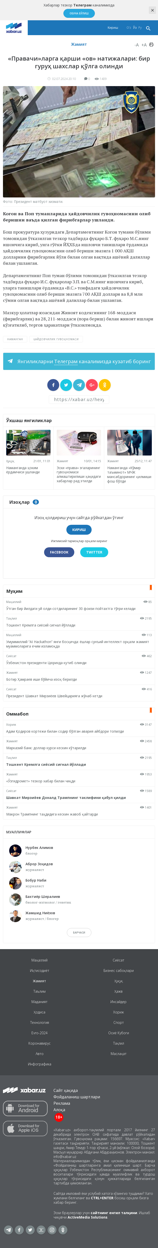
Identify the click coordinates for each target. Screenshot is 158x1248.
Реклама (61, 1103)
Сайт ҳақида (65, 1090)
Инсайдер (118, 1001)
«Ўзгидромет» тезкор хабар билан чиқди (40, 781)
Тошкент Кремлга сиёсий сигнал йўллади (40, 625)
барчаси (79, 932)
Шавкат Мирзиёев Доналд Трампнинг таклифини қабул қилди (66, 797)
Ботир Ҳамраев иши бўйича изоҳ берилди (41, 679)
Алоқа (59, 1109)
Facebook (59, 552)
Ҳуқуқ (10, 461)
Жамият (79, 44)
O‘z (129, 27)
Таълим (39, 991)
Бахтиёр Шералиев (43, 896)
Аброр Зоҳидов (39, 864)
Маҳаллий (13, 602)
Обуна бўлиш (79, 13)
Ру (140, 27)
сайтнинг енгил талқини (114, 1212)
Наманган (15, 339)
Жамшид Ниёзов (40, 913)
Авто (40, 1053)
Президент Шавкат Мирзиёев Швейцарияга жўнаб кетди (54, 696)
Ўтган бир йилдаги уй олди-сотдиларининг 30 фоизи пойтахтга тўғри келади (70, 608)
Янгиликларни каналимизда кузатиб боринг (83, 361)
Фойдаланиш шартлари (76, 1097)
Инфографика (39, 1064)
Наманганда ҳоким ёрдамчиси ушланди (23, 470)
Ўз (134, 27)
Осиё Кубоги (118, 1033)
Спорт (118, 1022)
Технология (39, 1022)
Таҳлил (11, 618)
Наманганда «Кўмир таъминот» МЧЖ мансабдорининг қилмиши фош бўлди (129, 474)
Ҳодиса (39, 1012)
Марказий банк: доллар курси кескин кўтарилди (46, 747)
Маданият (39, 1001)
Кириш (113, 27)
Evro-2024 (39, 1033)
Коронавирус (39, 1043)
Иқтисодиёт (39, 970)
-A (136, 45)
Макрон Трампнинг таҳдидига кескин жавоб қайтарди (52, 814)
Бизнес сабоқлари (119, 970)
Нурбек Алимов (39, 847)
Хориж (11, 724)
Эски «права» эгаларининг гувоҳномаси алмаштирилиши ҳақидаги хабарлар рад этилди (79, 474)
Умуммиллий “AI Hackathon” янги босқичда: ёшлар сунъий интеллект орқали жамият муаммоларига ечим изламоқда (77, 643)
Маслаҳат (119, 1053)
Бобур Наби (36, 880)
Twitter (94, 552)
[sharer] (53, 385)
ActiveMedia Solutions (87, 1217)
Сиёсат (11, 656)
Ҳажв (118, 991)
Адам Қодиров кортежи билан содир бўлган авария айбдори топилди (65, 731)
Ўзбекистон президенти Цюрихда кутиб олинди (46, 662)
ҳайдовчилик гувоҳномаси (56, 339)
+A (144, 45)
